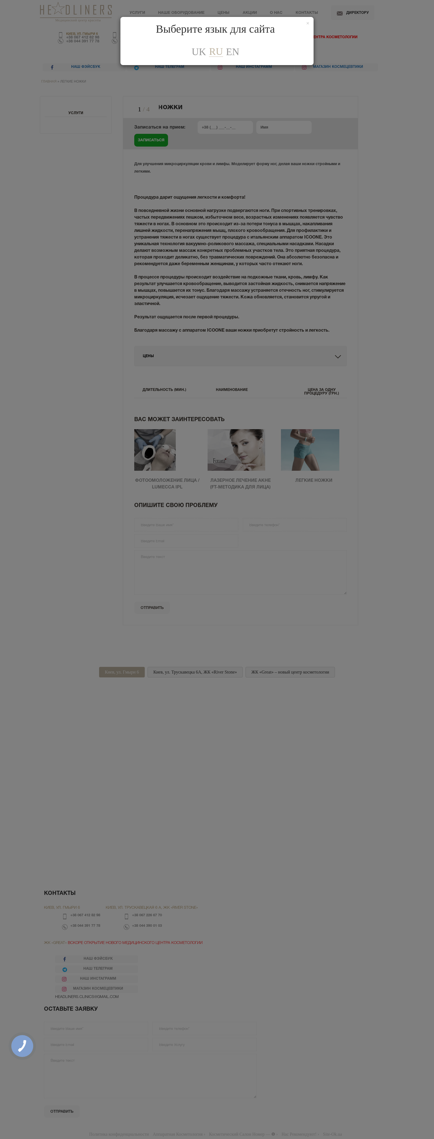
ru (216, 52)
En (232, 52)
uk (199, 52)
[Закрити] (307, 23)
